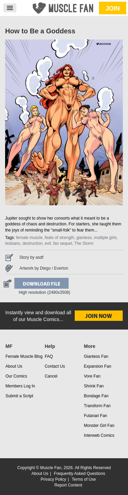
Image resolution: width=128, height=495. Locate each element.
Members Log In (20, 386)
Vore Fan (92, 376)
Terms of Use (84, 479)
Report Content (68, 485)
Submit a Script (19, 396)
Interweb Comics (99, 435)
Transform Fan (97, 405)
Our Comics (16, 376)
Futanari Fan (95, 415)
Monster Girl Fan (99, 425)
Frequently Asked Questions (79, 473)
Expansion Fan (97, 366)
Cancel (51, 376)
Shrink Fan (94, 386)
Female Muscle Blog (24, 356)
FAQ (49, 356)
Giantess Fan (96, 356)
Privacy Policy (53, 479)
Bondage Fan (96, 396)
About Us (13, 366)
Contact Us (55, 366)
